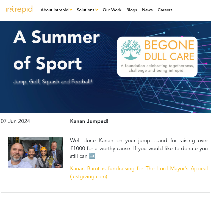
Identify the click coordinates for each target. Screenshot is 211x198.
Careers (165, 10)
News (147, 10)
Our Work (112, 10)
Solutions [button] (85, 10)
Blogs (131, 10)
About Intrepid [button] (54, 10)
